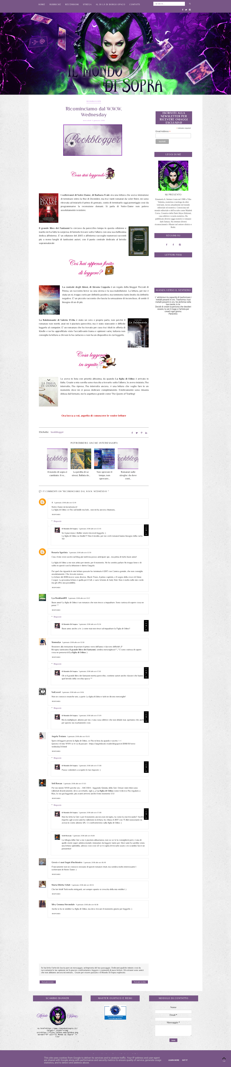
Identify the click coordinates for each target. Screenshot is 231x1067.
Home (41, 4)
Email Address (163, 131)
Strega (87, 4)
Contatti (134, 4)
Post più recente (48, 981)
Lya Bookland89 (59, 597)
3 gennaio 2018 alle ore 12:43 (90, 528)
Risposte (57, 521)
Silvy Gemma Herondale (63, 904)
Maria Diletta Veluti (61, 884)
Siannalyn (56, 642)
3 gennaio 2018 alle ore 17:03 (74, 783)
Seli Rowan (57, 783)
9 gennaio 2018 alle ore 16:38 (87, 904)
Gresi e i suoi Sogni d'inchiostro (67, 862)
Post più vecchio (140, 981)
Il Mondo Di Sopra (69, 528)
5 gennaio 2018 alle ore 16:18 (84, 835)
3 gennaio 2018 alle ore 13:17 (79, 598)
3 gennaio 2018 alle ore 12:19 (65, 502)
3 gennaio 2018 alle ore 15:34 (90, 624)
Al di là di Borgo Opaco (110, 4)
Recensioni (72, 4)
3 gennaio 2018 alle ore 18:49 (94, 862)
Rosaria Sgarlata (60, 552)
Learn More (173, 1060)
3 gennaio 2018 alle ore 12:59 (80, 552)
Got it (185, 1060)
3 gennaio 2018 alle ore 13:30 (73, 642)
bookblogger (94, 101)
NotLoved (56, 692)
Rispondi (56, 514)
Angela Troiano (59, 736)
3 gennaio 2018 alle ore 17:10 (90, 671)
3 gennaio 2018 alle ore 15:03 (78, 736)
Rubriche (55, 4)
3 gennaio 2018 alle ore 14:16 (73, 692)
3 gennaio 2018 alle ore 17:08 (90, 765)
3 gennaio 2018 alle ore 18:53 (82, 885)
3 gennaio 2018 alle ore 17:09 (90, 715)
